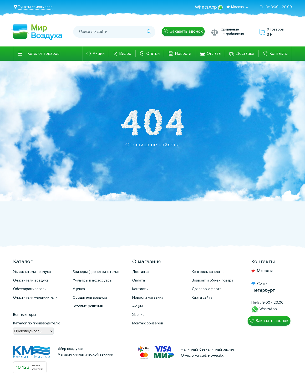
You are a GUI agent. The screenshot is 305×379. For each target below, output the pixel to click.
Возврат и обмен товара (212, 280)
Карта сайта (202, 297)
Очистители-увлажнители (35, 297)
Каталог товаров (43, 53)
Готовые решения (88, 306)
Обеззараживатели (29, 289)
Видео (125, 53)
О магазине (146, 261)
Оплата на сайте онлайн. (202, 355)
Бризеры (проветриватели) (96, 271)
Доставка (245, 53)
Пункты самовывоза (35, 7)
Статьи (153, 53)
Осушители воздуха (90, 297)
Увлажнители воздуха (32, 271)
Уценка (79, 289)
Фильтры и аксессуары (92, 280)
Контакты (278, 53)
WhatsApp (209, 7)
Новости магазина (147, 297)
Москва (265, 271)
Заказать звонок (186, 31)
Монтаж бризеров (147, 323)
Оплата (214, 53)
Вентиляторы (24, 314)
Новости (183, 53)
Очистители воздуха (31, 280)
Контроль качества (208, 271)
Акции (99, 53)
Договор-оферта (207, 289)
